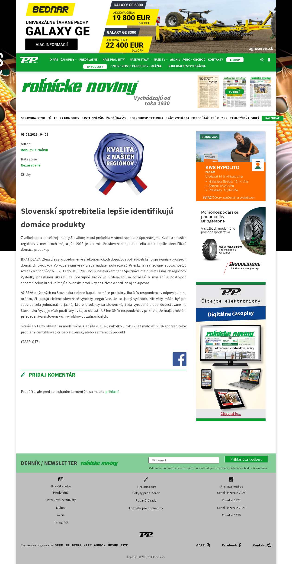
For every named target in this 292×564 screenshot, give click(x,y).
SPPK (59, 545)
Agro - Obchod (194, 60)
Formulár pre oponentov (146, 508)
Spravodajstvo (33, 118)
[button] (246, 459)
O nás (54, 60)
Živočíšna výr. (116, 118)
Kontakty (215, 60)
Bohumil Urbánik (34, 149)
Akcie (61, 515)
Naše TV (161, 60)
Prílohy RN (219, 118)
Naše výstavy (140, 60)
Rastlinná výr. (93, 118)
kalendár (272, 118)
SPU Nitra (73, 545)
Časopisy (69, 60)
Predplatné (89, 60)
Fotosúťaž (200, 118)
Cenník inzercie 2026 (231, 508)
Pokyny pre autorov (146, 493)
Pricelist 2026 (231, 515)
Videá (255, 118)
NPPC (87, 545)
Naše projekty (115, 60)
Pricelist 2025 (231, 500)
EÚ (49, 118)
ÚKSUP (113, 545)
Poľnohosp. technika (146, 118)
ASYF (124, 545)
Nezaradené (30, 165)
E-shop (61, 507)
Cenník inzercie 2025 (231, 493)
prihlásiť (112, 391)
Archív (175, 60)
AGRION (100, 545)
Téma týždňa (239, 118)
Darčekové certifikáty (61, 500)
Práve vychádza (177, 118)
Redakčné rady (146, 500)
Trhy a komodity (66, 118)
